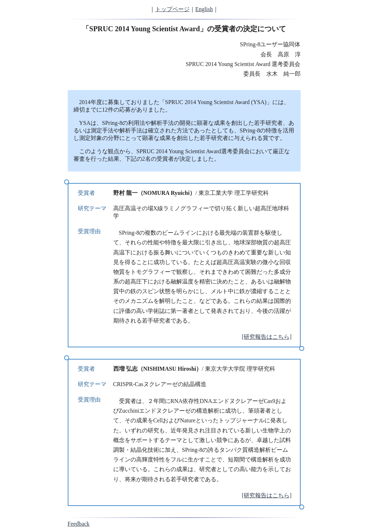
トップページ (172, 9)
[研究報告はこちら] (267, 337)
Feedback (79, 524)
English (204, 9)
